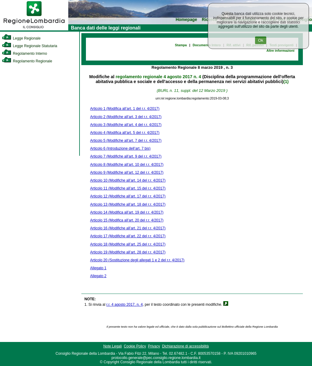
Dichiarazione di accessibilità (185, 346)
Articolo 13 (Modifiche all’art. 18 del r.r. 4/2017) (127, 204)
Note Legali (112, 346)
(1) (286, 81)
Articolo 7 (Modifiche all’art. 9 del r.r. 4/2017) (125, 156)
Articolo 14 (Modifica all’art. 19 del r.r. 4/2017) (127, 212)
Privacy (154, 346)
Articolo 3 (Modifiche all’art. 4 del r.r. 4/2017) (125, 125)
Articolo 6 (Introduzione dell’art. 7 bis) (120, 148)
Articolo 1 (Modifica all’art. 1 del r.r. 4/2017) (124, 108)
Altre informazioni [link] (280, 50)
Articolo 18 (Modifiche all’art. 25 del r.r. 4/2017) (127, 244)
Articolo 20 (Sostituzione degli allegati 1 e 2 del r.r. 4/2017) (137, 260)
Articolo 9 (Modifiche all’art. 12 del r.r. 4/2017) (127, 172)
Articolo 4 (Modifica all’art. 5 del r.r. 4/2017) (124, 133)
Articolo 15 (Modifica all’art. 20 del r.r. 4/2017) (127, 220)
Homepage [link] (186, 19)
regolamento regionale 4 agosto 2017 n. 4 (158, 76)
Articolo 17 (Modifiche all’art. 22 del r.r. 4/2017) (127, 236)
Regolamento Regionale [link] (27, 61)
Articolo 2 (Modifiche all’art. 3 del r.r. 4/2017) (125, 117)
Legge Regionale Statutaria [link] (29, 46)
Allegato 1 (98, 268)
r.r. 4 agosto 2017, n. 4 (124, 304)
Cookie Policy (135, 346)
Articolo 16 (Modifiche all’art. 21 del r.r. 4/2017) (127, 228)
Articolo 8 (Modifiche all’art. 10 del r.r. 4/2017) (127, 164)
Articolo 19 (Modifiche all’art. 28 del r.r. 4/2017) (127, 252)
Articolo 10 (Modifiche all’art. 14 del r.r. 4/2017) (127, 180)
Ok (260, 40)
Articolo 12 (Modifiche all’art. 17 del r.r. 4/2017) (127, 196)
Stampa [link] (181, 45)
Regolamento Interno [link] (24, 53)
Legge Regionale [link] (21, 38)
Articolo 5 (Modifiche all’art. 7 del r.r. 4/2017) (125, 140)
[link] (34, 29)
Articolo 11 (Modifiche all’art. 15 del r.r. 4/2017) (127, 188)
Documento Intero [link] (207, 45)
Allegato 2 (98, 276)
